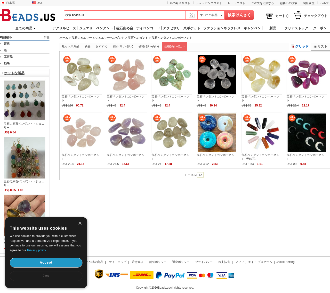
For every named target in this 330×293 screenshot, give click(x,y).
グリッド (300, 46)
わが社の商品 (94, 262)
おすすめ (101, 46)
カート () (282, 16)
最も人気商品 (70, 46)
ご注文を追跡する (262, 3)
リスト (321, 46)
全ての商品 (25, 28)
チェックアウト (316, 16)
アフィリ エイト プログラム (253, 262)
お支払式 (224, 262)
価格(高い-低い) (174, 46)
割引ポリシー (158, 262)
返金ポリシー (181, 262)
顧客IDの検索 (288, 3)
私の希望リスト (180, 3)
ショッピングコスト (209, 3)
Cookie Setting (285, 262)
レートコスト (236, 3)
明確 (46, 37)
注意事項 (138, 262)
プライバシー (204, 262)
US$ (37, 3)
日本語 (8, 3)
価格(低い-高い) (148, 46)
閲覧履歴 (308, 3)
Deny (46, 275)
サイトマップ (117, 262)
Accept (46, 262)
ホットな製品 (14, 73)
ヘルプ (324, 3)
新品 (87, 46)
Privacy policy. (37, 250)
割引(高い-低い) (123, 46)
